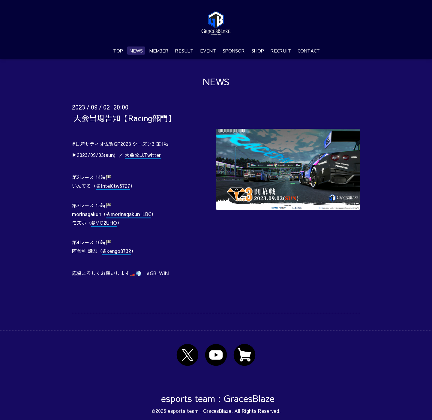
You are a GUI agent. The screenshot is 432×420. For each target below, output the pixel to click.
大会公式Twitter (143, 155)
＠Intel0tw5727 (113, 185)
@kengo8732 (116, 251)
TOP (118, 50)
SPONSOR (234, 50)
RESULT (184, 50)
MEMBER (159, 50)
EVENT (208, 50)
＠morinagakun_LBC (128, 214)
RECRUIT (281, 50)
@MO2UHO (104, 222)
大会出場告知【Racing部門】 (125, 117)
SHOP (257, 50)
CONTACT (309, 50)
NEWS (136, 50)
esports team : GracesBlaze (217, 398)
